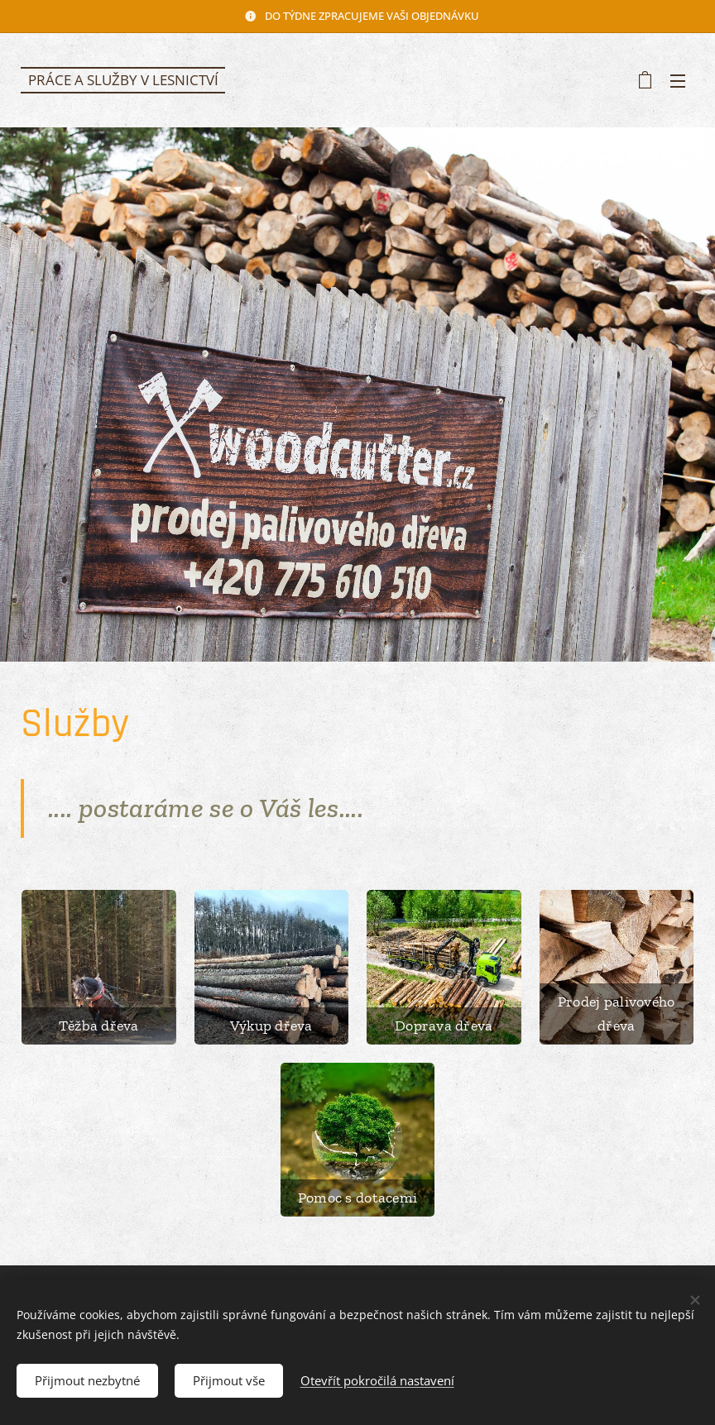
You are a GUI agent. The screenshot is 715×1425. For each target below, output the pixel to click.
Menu (677, 81)
